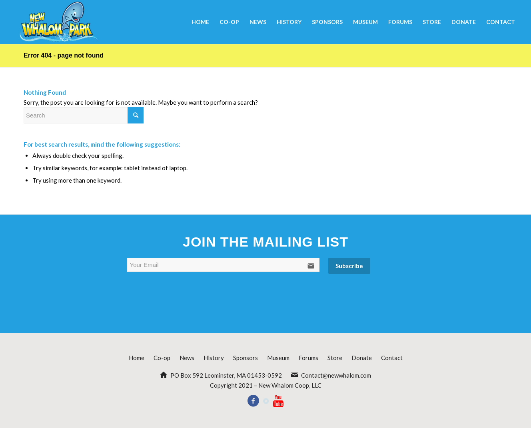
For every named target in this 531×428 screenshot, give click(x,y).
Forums (308, 357)
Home (136, 357)
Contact (392, 357)
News (187, 357)
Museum (278, 357)
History (214, 357)
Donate (361, 357)
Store (334, 357)
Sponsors (245, 357)
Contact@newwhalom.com (336, 375)
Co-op (162, 357)
